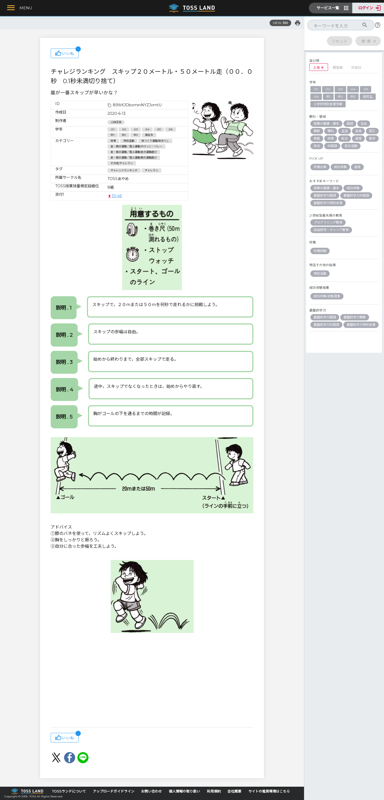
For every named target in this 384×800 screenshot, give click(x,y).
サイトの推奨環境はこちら (269, 791)
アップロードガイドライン (113, 791)
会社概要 (234, 791)
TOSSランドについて (69, 791)
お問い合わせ (151, 791)
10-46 (114, 195)
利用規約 (214, 791)
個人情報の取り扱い (184, 791)
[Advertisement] (152, 684)
